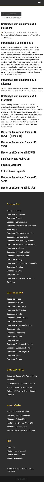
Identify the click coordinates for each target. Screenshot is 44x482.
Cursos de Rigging (14, 259)
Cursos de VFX (13, 274)
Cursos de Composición (17, 222)
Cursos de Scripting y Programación (22, 263)
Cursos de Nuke (13, 329)
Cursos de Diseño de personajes (20, 233)
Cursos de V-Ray (14, 355)
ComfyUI (10, 394)
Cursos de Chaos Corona (17, 317)
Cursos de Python (14, 336)
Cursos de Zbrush (14, 359)
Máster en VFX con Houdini (18, 415)
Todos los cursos (14, 210)
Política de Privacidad (16, 454)
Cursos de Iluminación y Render (20, 240)
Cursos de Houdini (14, 321)
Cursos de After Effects (16, 306)
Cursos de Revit (13, 340)
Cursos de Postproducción (18, 255)
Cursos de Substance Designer (20, 344)
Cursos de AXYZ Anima (16, 310)
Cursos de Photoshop (16, 332)
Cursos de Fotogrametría (17, 237)
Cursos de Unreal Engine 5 (18, 351)
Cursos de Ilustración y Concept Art (21, 244)
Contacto (11, 447)
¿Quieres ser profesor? (16, 451)
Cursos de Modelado (15, 248)
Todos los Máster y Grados (18, 411)
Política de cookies (15, 458)
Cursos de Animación (16, 214)
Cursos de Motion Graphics (18, 252)
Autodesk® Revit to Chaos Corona (21, 391)
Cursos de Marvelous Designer (20, 325)
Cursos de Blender (14, 314)
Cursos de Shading (15, 267)
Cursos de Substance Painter (19, 348)
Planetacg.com (13, 469)
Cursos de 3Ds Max (15, 302)
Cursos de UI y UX (14, 270)
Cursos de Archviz (14, 218)
